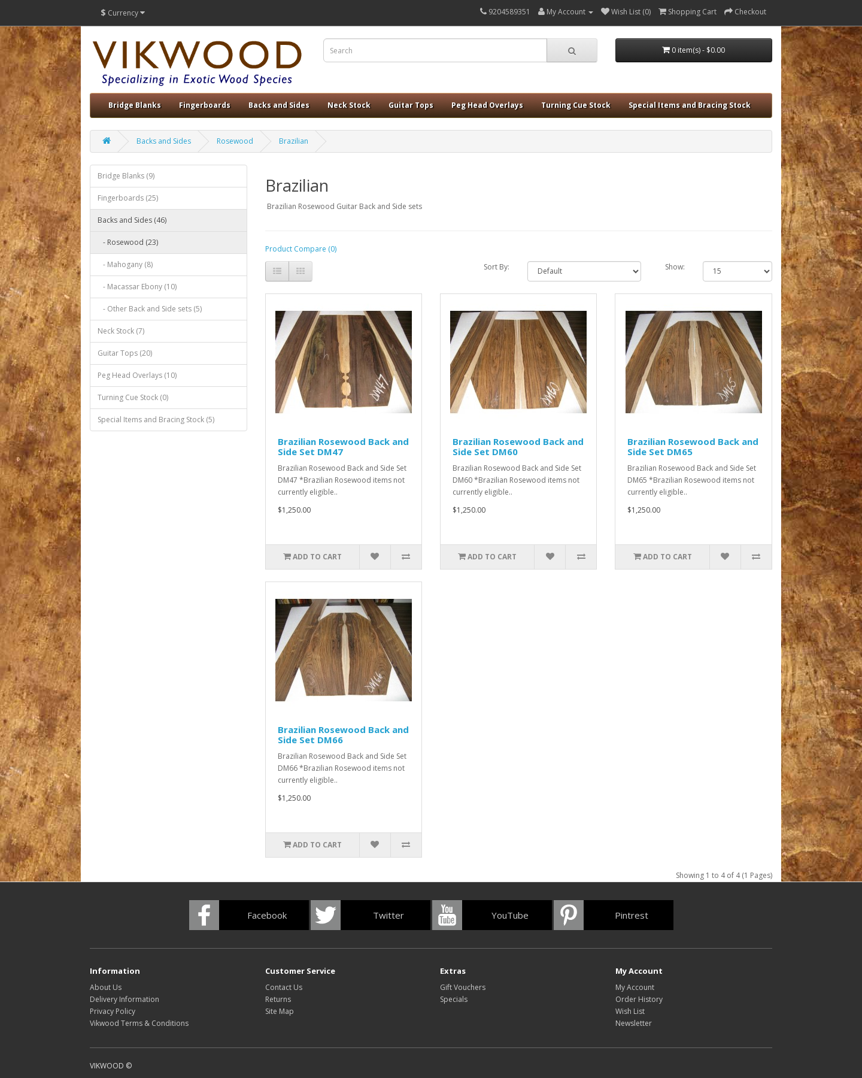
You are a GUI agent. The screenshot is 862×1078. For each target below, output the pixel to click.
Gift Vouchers (462, 987)
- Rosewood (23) (128, 242)
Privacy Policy (112, 1011)
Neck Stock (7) (121, 331)
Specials (454, 999)
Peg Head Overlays (487, 105)
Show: (675, 267)
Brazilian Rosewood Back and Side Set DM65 (692, 446)
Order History (639, 999)
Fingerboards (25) (128, 198)
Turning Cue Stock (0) (133, 397)
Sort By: (496, 267)
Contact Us (283, 987)
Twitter (388, 915)
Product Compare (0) (300, 249)
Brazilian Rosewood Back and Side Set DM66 (343, 734)
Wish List (630, 1011)
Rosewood (235, 141)
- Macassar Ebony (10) (137, 286)
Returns (278, 999)
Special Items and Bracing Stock (690, 105)
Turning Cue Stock (576, 105)
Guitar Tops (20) (125, 353)
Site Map (279, 1011)
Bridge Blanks (134, 105)
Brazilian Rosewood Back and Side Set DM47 (343, 446)
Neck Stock (349, 105)
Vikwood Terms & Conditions (139, 1023)
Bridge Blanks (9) (126, 176)
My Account (634, 987)
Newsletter (633, 1023)
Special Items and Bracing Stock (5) (156, 419)
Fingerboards (204, 105)
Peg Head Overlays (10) (137, 375)
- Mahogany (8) (125, 264)
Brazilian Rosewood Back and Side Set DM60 (518, 446)
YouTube (510, 915)
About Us (106, 987)
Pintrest (631, 915)
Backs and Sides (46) (132, 220)
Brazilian (293, 141)
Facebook (267, 915)
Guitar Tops (410, 105)
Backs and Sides (278, 105)
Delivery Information (124, 999)
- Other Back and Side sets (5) (150, 309)
